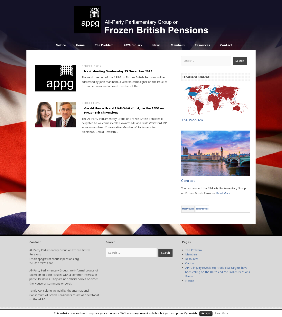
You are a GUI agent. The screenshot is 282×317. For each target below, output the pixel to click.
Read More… (224, 193)
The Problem (104, 45)
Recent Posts (202, 209)
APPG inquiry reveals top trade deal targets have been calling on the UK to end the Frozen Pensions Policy (217, 272)
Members (178, 45)
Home (80, 45)
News (156, 45)
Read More (221, 313)
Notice (61, 45)
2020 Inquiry (133, 45)
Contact (226, 45)
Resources (202, 45)
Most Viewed (188, 209)
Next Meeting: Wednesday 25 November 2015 (118, 71)
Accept (206, 313)
